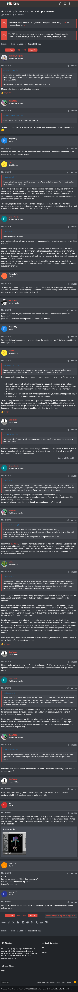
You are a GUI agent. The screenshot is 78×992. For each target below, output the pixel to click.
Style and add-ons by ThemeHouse (59, 989)
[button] (3, 3)
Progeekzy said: (9, 177)
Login (3, 971)
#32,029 (74, 361)
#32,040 (74, 902)
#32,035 (74, 688)
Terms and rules (43, 982)
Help (63, 982)
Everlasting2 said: (9, 365)
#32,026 (74, 284)
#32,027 (74, 310)
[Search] (74, 3)
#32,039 (74, 873)
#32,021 (74, 66)
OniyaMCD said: (9, 70)
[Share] (68, 66)
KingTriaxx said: (9, 749)
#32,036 (74, 745)
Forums (43, 952)
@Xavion (14, 544)
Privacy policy (55, 982)
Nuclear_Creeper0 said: (11, 115)
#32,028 (74, 337)
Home (43, 948)
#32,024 (74, 172)
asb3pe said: (8, 693)
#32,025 (74, 227)
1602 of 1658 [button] (21, 50)
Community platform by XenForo (23, 989)
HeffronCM (7, 15)
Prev (10, 50)
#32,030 (74, 430)
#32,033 (74, 572)
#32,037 (74, 789)
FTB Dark (5, 982)
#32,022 (74, 111)
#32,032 (74, 520)
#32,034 (74, 662)
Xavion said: (7, 232)
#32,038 (74, 813)
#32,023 (74, 149)
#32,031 (74, 476)
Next (33, 50)
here (64, 22)
